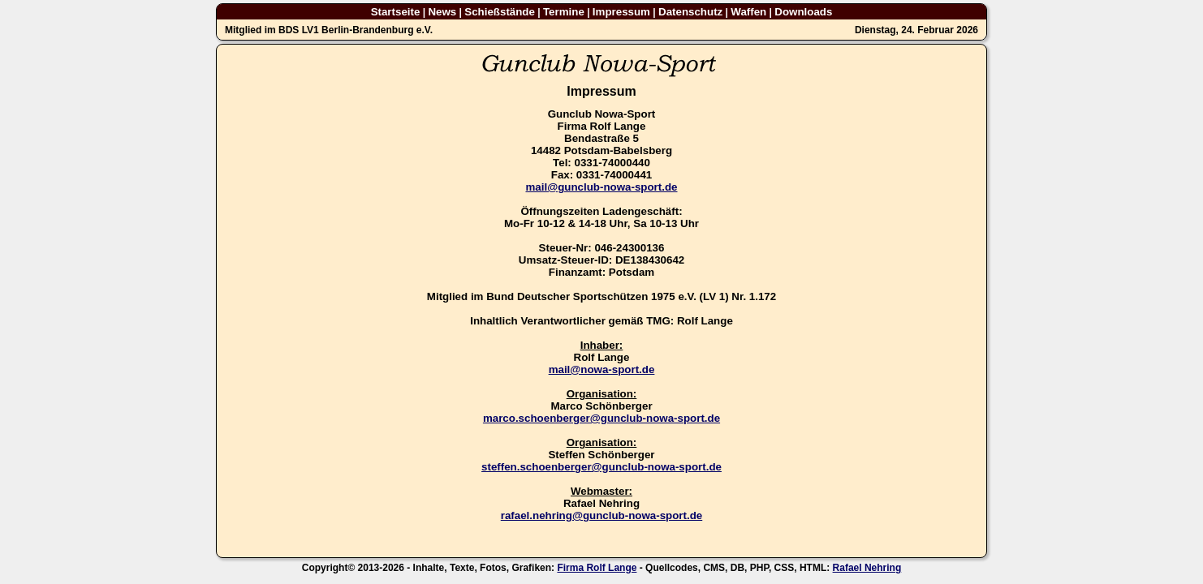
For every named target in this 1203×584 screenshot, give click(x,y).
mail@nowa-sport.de (602, 369)
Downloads (803, 12)
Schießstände (499, 12)
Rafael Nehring (867, 567)
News (442, 12)
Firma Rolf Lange (596, 567)
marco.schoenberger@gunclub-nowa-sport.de (601, 418)
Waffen (748, 12)
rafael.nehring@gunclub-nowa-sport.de (601, 515)
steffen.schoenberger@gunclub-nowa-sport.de (601, 467)
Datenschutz (690, 12)
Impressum (621, 12)
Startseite (395, 12)
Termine (563, 12)
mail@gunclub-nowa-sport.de (601, 187)
